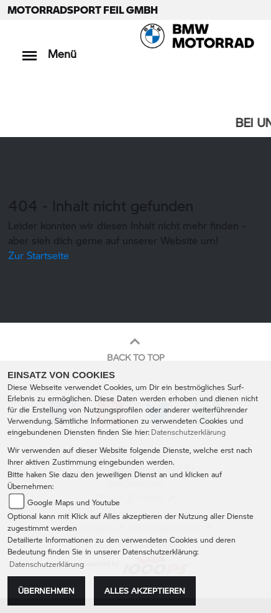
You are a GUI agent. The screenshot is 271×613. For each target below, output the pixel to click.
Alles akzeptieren (144, 591)
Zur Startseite (38, 255)
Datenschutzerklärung (188, 432)
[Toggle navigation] (29, 49)
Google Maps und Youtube (73, 502)
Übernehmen (46, 591)
